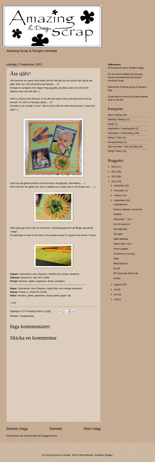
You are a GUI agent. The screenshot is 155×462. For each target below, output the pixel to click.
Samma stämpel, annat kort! (127, 209)
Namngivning (120, 229)
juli (115, 289)
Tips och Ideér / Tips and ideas (123, 146)
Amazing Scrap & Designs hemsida (32, 51)
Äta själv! (118, 234)
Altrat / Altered (115, 115)
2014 (114, 171)
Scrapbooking (27, 316)
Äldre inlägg (92, 428)
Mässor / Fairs (115, 137)
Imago (111, 124)
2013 (114, 176)
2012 (114, 181)
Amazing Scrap (115, 80)
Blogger (109, 455)
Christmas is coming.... (125, 253)
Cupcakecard (120, 204)
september (119, 200)
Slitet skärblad (120, 239)
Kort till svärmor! (121, 224)
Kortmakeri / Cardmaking (120, 133)
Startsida (55, 428)
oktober (118, 195)
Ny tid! (116, 268)
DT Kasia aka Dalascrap (125, 273)
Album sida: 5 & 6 (122, 243)
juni (116, 294)
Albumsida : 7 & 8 (122, 219)
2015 (114, 166)
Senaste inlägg (16, 428)
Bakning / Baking (116, 119)
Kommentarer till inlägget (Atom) (40, 435)
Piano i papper (120, 248)
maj (116, 299)
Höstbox (117, 214)
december (119, 185)
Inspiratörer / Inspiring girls (121, 128)
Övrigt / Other (115, 151)
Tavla (116, 258)
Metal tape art (120, 263)
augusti (118, 284)
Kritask (116, 278)
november (119, 190)
